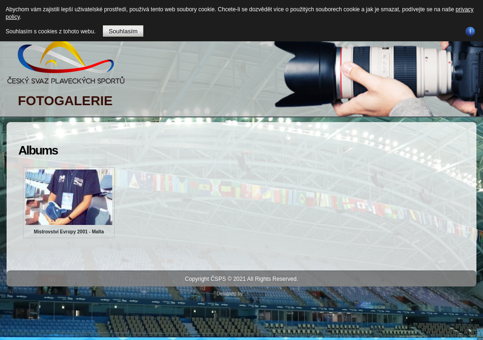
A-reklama (254, 293)
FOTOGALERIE (65, 100)
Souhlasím (123, 31)
